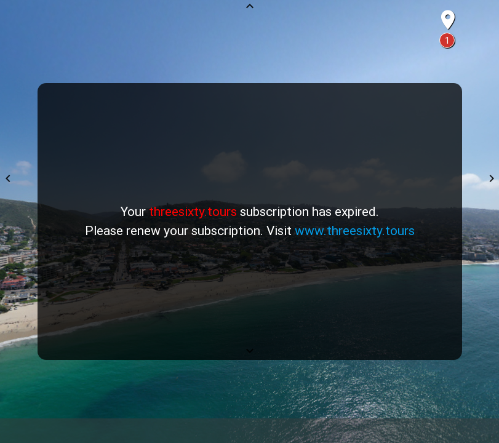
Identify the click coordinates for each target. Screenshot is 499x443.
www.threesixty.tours (355, 231)
